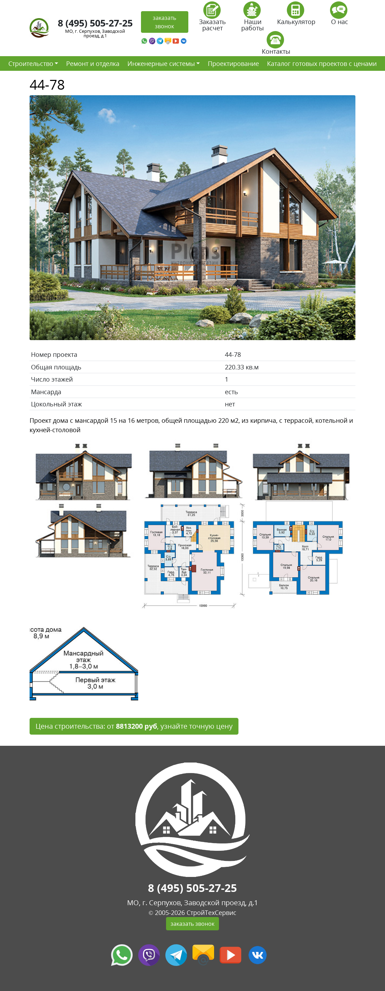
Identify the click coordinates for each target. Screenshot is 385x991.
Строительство (30, 63)
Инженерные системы (161, 63)
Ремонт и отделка (92, 63)
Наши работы (252, 18)
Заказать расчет (212, 18)
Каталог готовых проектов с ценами (322, 63)
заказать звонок (164, 22)
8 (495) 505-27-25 (95, 22)
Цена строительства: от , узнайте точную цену (134, 726)
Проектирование (233, 63)
